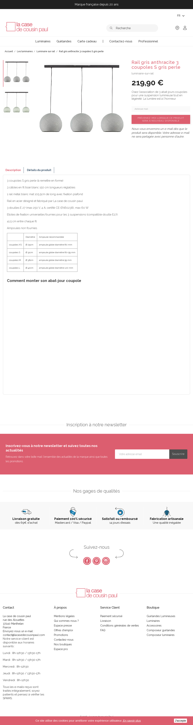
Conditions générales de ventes (119, 625)
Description (13, 170)
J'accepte (180, 720)
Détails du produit (39, 170)
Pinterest (96, 561)
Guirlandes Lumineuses (161, 616)
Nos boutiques (63, 644)
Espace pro (61, 649)
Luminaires (153, 620)
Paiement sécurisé (111, 616)
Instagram (106, 561)
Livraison (105, 620)
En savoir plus (131, 720)
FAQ (102, 630)
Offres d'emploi (63, 630)
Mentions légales (64, 616)
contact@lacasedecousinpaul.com (24, 634)
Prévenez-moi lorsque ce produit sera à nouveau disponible (161, 119)
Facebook (87, 561)
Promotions (61, 634)
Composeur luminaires (161, 634)
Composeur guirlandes (161, 630)
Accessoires (154, 625)
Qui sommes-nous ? (66, 620)
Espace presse (63, 625)
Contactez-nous (64, 639)
